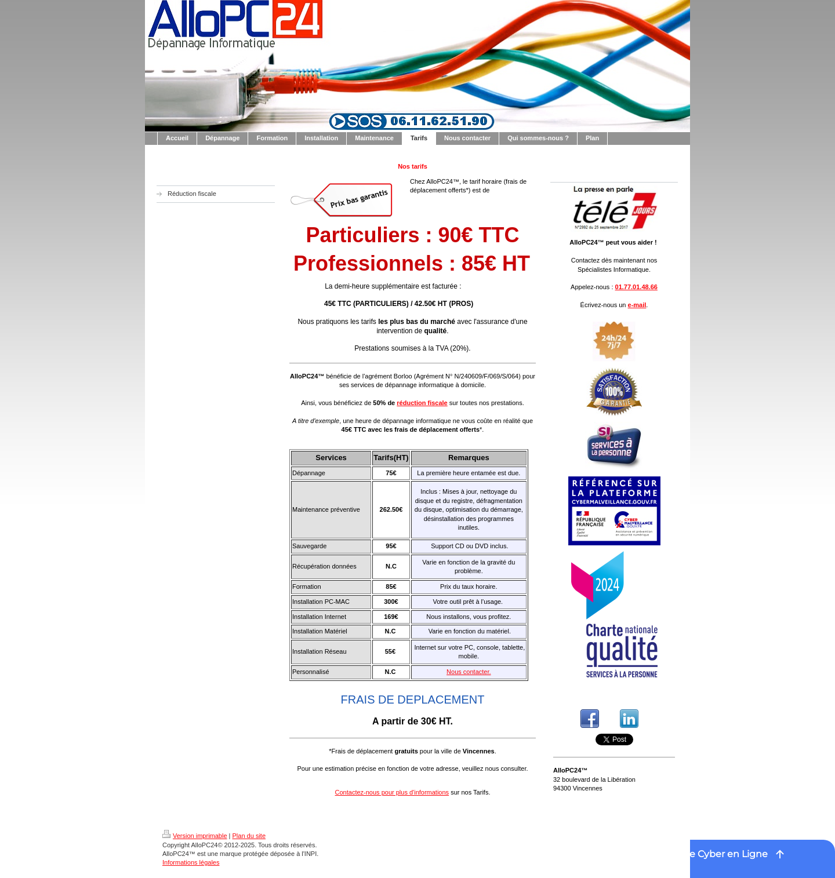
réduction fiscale (422, 402)
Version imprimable (194, 835)
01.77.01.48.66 (636, 286)
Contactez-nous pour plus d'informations (392, 792)
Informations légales (190, 862)
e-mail (637, 304)
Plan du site (249, 835)
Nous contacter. (468, 671)
